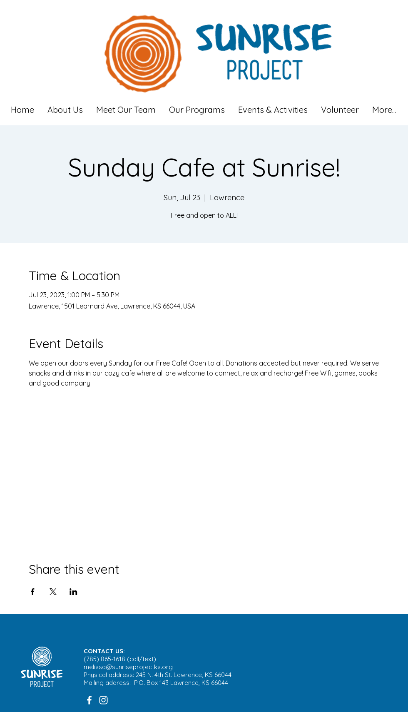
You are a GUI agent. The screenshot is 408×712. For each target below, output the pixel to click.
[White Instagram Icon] (103, 700)
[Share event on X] (53, 591)
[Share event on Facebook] (33, 591)
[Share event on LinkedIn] (73, 591)
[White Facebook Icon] (89, 700)
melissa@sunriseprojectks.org (128, 667)
